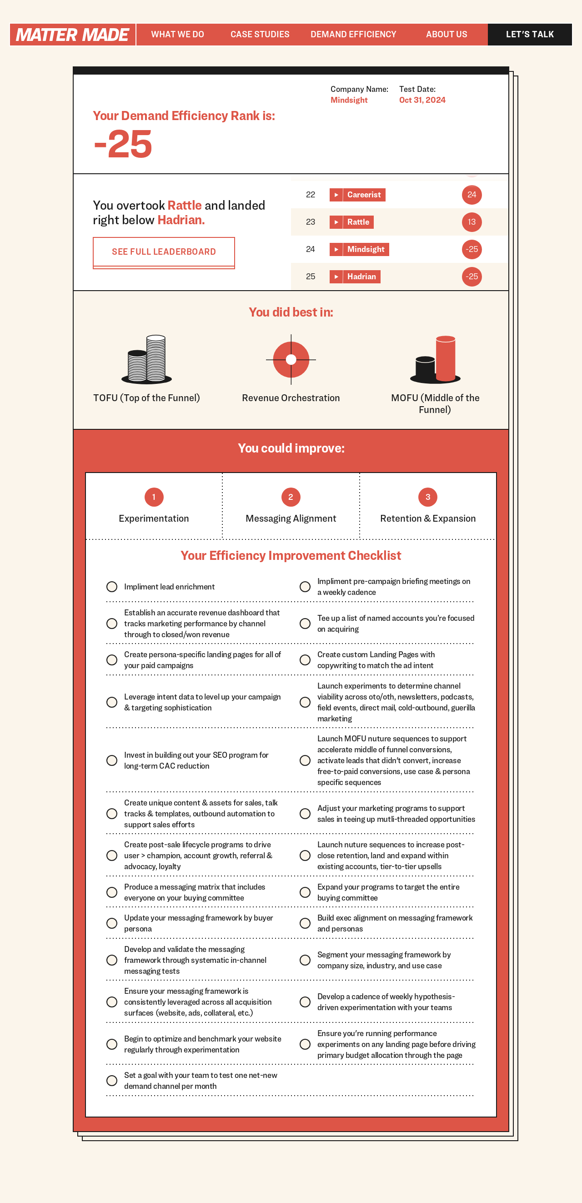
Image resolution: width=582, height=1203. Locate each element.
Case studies (260, 34)
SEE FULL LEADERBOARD (164, 251)
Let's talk (530, 34)
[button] (177, 34)
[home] (72, 34)
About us (446, 34)
